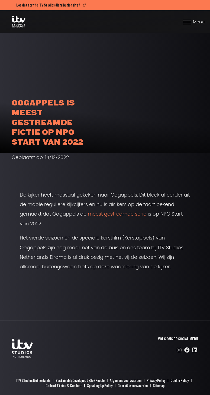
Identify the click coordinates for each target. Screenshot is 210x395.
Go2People (97, 380)
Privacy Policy (156, 380)
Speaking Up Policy (99, 385)
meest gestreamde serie (117, 214)
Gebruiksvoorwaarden (133, 385)
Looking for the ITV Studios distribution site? (48, 5)
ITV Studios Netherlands (33, 380)
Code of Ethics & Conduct (64, 385)
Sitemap (158, 385)
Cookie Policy (179, 380)
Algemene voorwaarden (125, 380)
